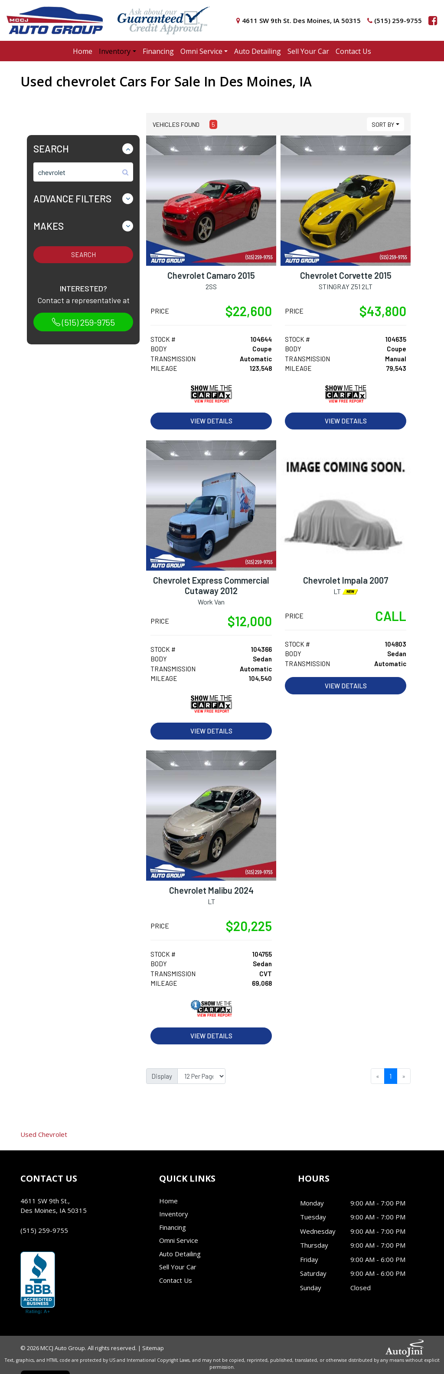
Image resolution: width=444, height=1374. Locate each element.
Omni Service (178, 1240)
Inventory (173, 1213)
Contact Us (175, 1280)
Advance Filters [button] (72, 198)
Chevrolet (43, 1134)
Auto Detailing (180, 1253)
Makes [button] (48, 225)
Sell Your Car (177, 1266)
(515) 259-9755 (83, 322)
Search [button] (51, 148)
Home (168, 1200)
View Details (211, 421)
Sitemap (153, 1348)
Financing (172, 1227)
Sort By (383, 124)
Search (83, 254)
